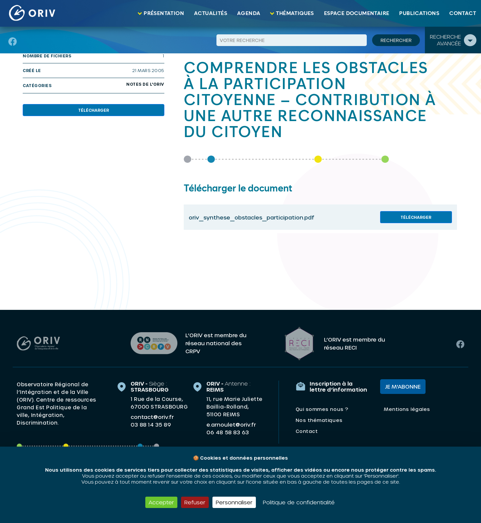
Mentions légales (407, 409)
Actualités (210, 13)
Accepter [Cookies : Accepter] (161, 502)
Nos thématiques (319, 420)
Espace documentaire (356, 13)
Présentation (164, 13)
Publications (419, 13)
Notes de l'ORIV (145, 84)
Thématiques (295, 13)
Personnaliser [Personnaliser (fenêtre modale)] (234, 502)
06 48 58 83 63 (227, 432)
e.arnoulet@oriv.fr (231, 424)
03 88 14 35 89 (151, 424)
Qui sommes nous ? (322, 409)
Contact (462, 13)
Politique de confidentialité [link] (299, 502)
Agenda (248, 13)
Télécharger (93, 110)
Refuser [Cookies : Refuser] (194, 502)
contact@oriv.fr (152, 416)
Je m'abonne (403, 386)
